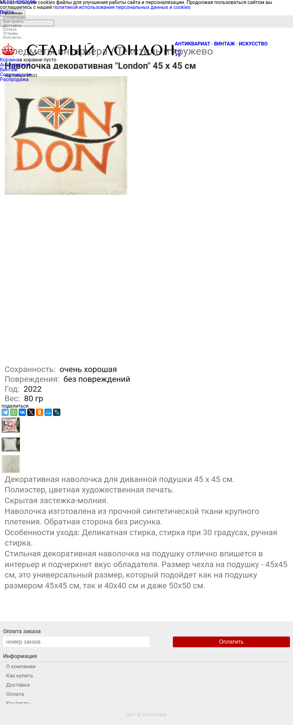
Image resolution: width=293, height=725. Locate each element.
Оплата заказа (22, 631)
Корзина (9, 60)
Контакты (12, 37)
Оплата (10, 29)
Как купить (13, 21)
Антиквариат (15, 65)
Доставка (12, 25)
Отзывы (10, 33)
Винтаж (8, 69)
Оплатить (231, 642)
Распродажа (14, 79)
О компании (14, 17)
